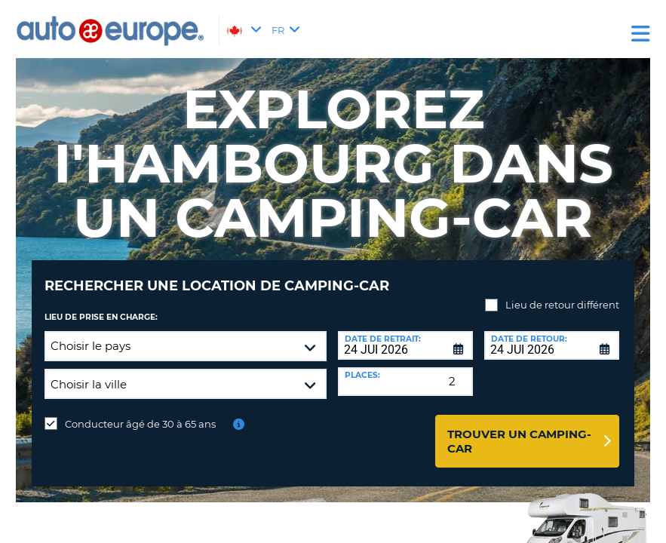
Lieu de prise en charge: (101, 306)
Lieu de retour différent (562, 293)
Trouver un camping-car (519, 430)
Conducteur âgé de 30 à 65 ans (140, 412)
